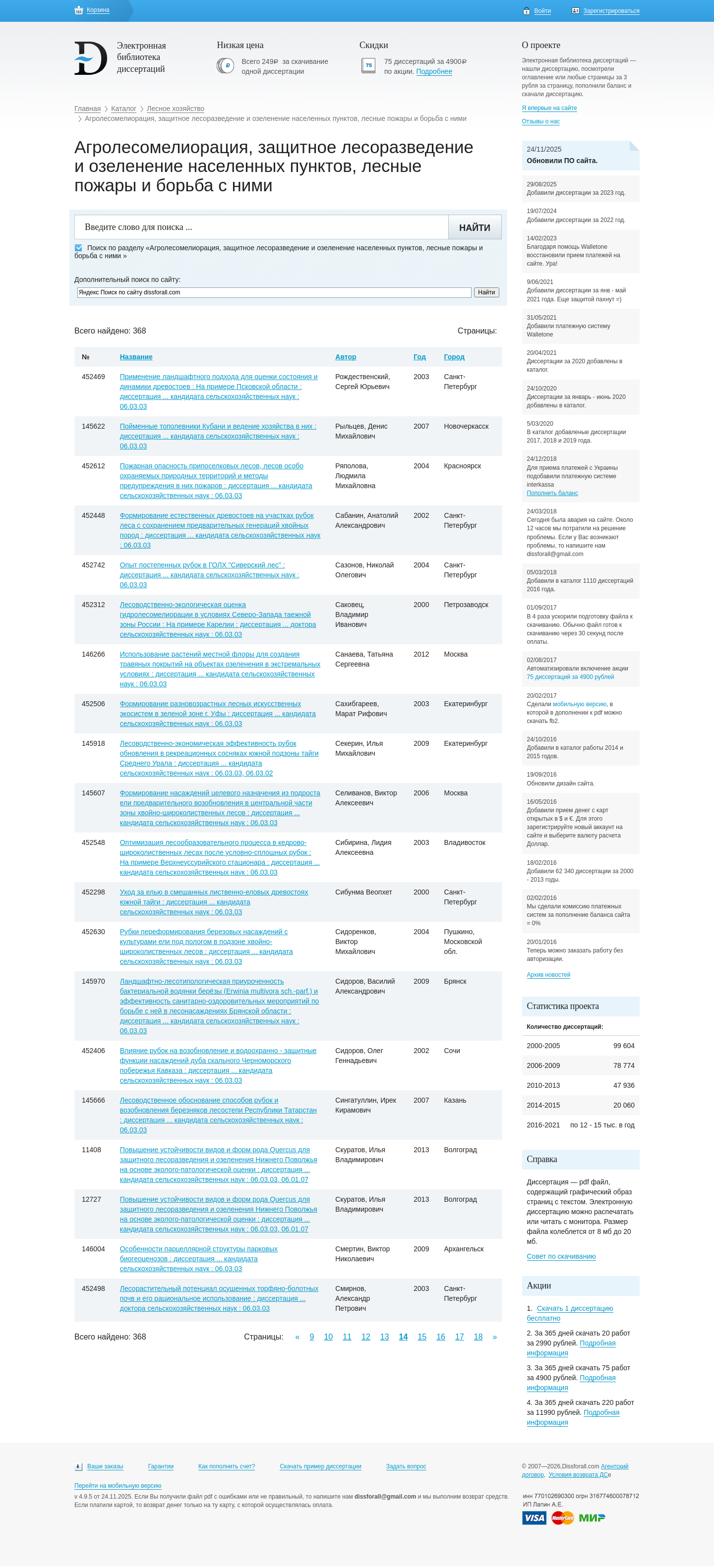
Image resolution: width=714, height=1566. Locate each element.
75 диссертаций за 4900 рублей (570, 676)
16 (440, 1337)
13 (384, 1337)
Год (420, 357)
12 (365, 1337)
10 (328, 1337)
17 (459, 1337)
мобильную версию (579, 704)
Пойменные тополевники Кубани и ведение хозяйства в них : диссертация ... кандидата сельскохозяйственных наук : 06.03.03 (218, 436)
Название (136, 357)
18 (478, 1337)
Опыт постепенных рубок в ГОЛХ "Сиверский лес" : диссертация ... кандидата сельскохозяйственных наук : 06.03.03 (209, 575)
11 (347, 1337)
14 (403, 1337)
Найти (474, 228)
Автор (345, 357)
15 (421, 1337)
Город (454, 357)
